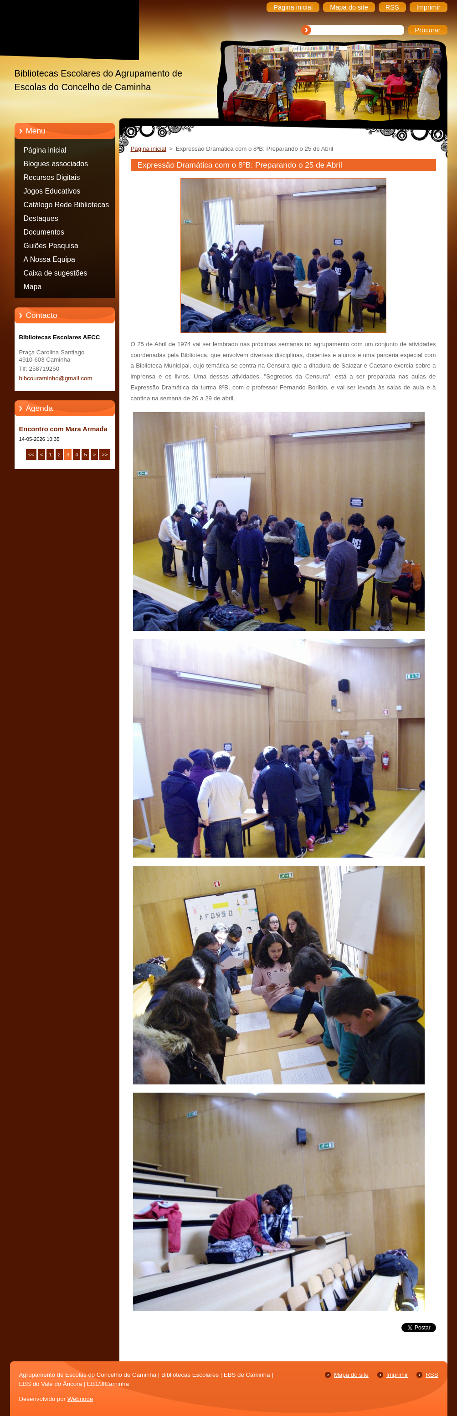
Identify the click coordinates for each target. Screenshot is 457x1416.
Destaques (41, 218)
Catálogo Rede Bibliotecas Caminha (66, 206)
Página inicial (45, 150)
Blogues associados (56, 164)
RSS (432, 1374)
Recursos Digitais (52, 177)
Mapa (33, 287)
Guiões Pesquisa (51, 246)
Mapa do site (351, 1374)
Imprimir (397, 1374)
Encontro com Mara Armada (63, 429)
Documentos (44, 232)
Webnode (80, 1399)
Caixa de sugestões (55, 273)
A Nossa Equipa (49, 259)
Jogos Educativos (52, 191)
